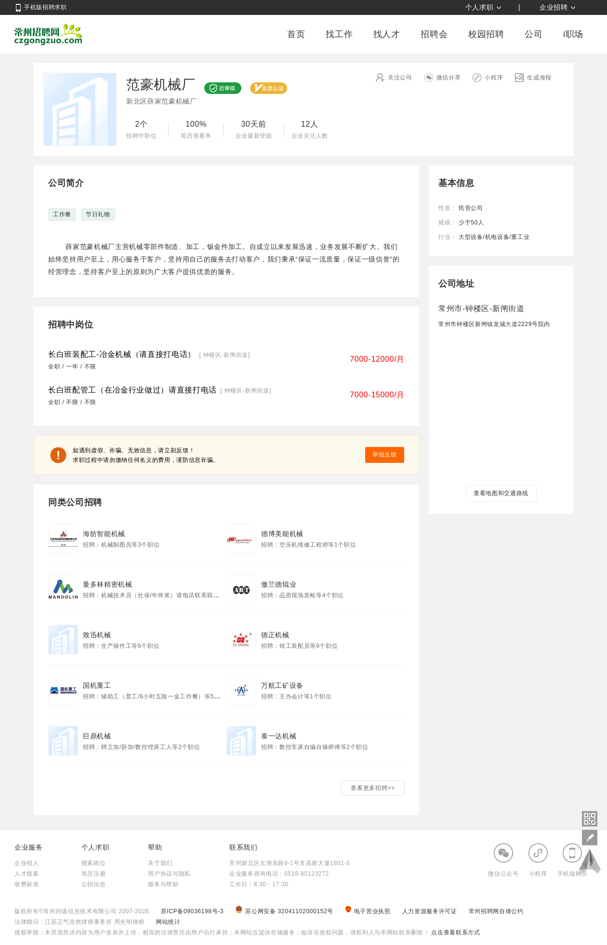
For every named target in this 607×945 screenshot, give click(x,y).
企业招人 (26, 863)
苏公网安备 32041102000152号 (285, 911)
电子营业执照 (368, 911)
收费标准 (26, 884)
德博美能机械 (282, 534)
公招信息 (93, 884)
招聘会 (434, 34)
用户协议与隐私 (169, 873)
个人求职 (479, 7)
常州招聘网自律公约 (496, 911)
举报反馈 (384, 454)
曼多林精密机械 (107, 584)
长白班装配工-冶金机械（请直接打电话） (122, 354)
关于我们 (160, 863)
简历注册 (93, 873)
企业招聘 (554, 7)
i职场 (573, 34)
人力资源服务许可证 (430, 911)
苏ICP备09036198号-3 (192, 911)
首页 (296, 34)
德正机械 (275, 635)
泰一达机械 (278, 736)
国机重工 (97, 685)
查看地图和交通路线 (501, 493)
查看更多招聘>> (373, 788)
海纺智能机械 (104, 534)
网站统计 (168, 922)
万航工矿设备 (282, 685)
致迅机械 (97, 635)
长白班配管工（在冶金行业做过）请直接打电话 (132, 390)
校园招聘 (486, 34)
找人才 (386, 34)
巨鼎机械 (97, 736)
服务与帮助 (163, 884)
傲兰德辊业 (278, 584)
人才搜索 (26, 873)
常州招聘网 (48, 34)
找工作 (339, 34)
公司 (533, 34)
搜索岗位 (93, 863)
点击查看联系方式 (454, 932)
